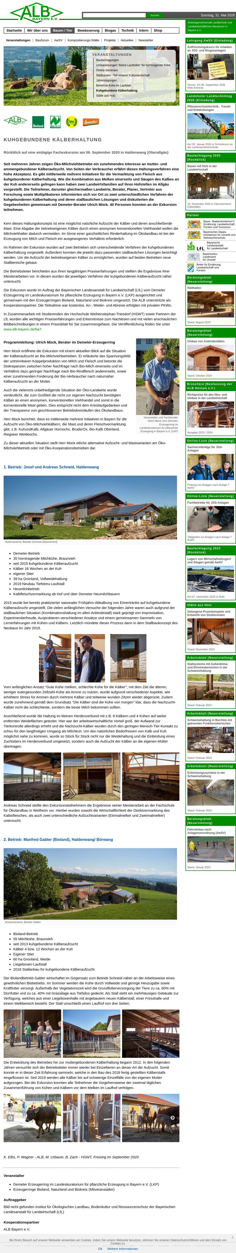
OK (100, 1249)
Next (172, 1118)
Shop (158, 30)
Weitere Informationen (122, 1249)
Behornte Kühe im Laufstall (113, 85)
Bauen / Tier (62, 30)
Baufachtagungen (107, 60)
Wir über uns (37, 30)
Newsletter (145, 40)
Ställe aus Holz (105, 95)
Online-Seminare (107, 70)
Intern (144, 30)
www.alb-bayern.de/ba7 (22, 329)
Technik (127, 30)
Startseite (14, 30)
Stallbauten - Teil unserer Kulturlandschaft (123, 75)
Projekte (110, 40)
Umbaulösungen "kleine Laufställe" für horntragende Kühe (133, 65)
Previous (10, 1118)
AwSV (58, 40)
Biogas (110, 30)
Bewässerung (88, 30)
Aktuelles (127, 40)
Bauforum (42, 40)
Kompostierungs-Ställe (83, 40)
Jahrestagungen (106, 80)
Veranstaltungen (18, 40)
